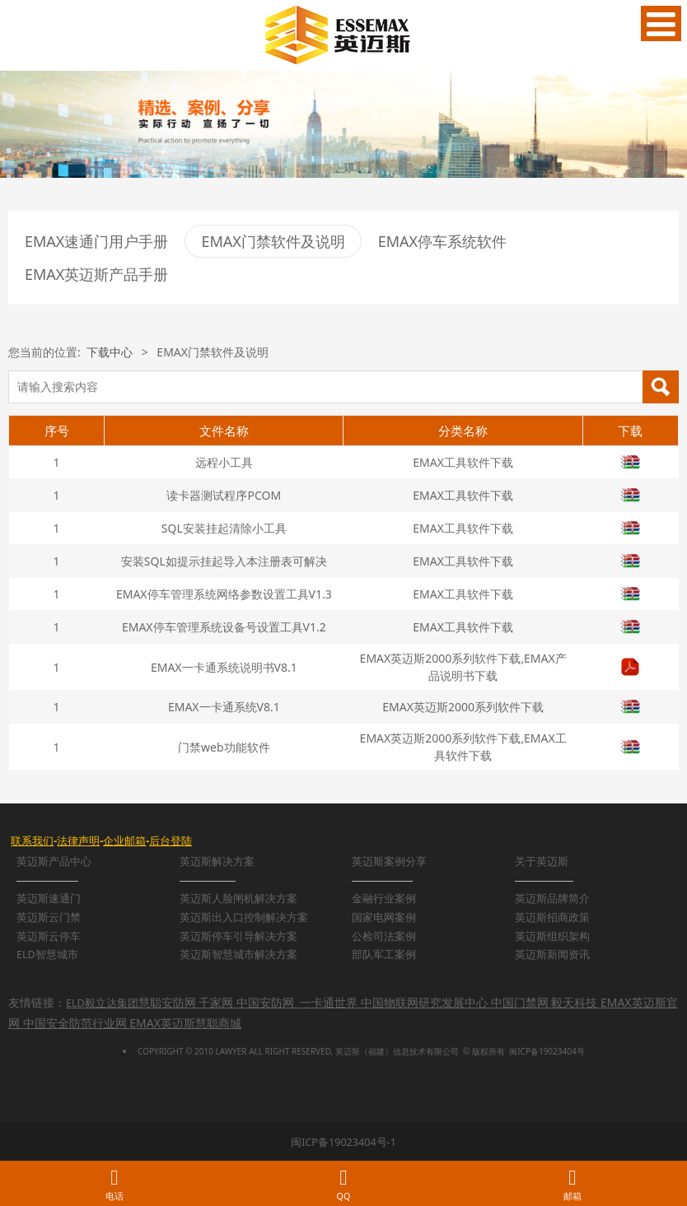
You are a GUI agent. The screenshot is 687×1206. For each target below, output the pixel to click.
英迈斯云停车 (48, 936)
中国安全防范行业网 (75, 1023)
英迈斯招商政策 (552, 917)
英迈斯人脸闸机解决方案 (238, 899)
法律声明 (78, 841)
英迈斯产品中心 (53, 861)
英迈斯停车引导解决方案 (238, 936)
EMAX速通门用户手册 (96, 241)
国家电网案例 (384, 917)
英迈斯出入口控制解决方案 (244, 917)
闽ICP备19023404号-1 (343, 1142)
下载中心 (109, 352)
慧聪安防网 (167, 1002)
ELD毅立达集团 (102, 1003)
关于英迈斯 (541, 861)
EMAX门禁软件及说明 (272, 241)
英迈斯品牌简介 (552, 899)
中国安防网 (265, 1002)
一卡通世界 (329, 1002)
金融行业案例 (384, 899)
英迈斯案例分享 (389, 861)
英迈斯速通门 (48, 899)
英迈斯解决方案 (217, 861)
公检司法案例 (384, 936)
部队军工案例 (384, 955)
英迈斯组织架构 (552, 936)
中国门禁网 (520, 1002)
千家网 (216, 1002)
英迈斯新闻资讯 (552, 955)
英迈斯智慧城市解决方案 (238, 955)
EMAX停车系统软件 (442, 241)
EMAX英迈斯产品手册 (96, 274)
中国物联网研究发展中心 (424, 1002)
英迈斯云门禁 (48, 917)
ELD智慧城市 (47, 955)
